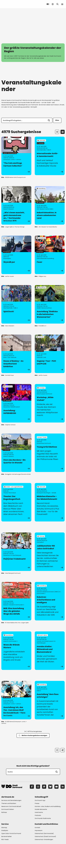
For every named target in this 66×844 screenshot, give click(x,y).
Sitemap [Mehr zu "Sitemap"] (4, 828)
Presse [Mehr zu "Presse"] (37, 803)
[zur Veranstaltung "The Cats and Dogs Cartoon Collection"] (16, 156)
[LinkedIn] (63, 787)
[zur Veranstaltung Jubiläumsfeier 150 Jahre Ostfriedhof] (50, 551)
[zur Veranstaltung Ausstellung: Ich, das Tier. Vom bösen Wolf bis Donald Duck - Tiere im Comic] (16, 700)
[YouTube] (56, 787)
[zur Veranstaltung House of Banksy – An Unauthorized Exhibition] (16, 354)
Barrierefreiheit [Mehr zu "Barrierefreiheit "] (6, 836)
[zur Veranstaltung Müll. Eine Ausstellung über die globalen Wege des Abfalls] (16, 601)
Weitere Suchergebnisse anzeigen (33, 735)
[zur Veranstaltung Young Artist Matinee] (50, 453)
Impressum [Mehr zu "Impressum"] (38, 830)
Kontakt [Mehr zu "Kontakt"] (37, 828)
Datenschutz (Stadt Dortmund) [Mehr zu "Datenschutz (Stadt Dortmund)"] (45, 836)
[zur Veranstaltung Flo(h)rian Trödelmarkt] (16, 551)
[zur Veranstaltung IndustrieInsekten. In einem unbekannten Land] (50, 205)
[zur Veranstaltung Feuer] (50, 255)
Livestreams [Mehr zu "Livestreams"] (39, 812)
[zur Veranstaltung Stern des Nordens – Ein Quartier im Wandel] (16, 453)
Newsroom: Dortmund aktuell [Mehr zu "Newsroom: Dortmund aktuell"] (11, 806)
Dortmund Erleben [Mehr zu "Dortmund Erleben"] (7, 809)
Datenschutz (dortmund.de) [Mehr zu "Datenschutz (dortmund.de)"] (44, 833)
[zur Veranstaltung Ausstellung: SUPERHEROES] (16, 403)
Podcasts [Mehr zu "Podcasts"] (38, 815)
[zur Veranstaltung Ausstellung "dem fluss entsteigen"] (50, 700)
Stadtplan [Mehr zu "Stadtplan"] (4, 830)
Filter (57, 120)
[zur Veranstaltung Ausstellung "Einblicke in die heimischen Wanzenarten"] (50, 304)
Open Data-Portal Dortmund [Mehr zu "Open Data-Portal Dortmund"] (11, 833)
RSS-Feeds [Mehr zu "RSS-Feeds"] (5, 839)
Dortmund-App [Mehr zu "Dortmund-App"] (40, 800)
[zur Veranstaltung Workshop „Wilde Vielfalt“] (50, 403)
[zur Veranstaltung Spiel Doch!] (16, 304)
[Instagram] (38, 787)
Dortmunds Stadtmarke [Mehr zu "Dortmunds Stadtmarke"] (43, 818)
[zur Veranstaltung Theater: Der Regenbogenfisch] (16, 502)
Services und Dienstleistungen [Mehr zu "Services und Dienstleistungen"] (11, 800)
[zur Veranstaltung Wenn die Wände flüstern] (16, 650)
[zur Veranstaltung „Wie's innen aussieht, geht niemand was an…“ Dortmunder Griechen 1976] (16, 205)
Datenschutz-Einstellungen (44, 839)
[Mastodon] (44, 787)
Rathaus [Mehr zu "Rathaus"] (4, 812)
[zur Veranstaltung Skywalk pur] (16, 255)
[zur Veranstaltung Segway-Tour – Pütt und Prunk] (50, 354)
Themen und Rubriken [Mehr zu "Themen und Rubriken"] (8, 803)
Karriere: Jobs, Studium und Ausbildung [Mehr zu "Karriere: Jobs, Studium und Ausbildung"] (47, 806)
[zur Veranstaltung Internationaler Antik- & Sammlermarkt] (50, 156)
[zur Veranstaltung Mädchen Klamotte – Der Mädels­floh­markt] (50, 502)
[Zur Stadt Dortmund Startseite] (12, 4)
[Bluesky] (50, 787)
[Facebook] (32, 787)
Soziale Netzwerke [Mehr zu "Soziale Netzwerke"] (41, 809)
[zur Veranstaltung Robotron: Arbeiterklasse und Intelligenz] (50, 601)
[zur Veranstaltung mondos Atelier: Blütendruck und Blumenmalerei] (50, 650)
